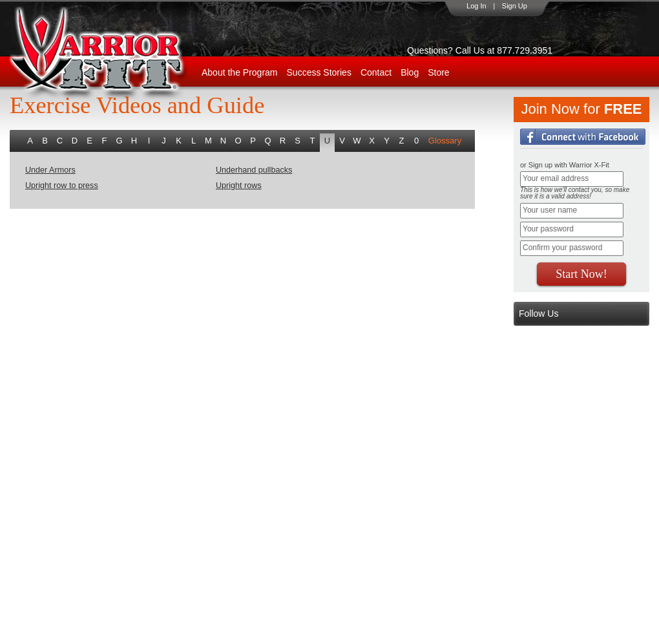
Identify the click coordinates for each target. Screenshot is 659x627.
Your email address (556, 178)
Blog (410, 72)
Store (438, 72)
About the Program (240, 72)
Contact (376, 72)
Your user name (550, 210)
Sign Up (514, 6)
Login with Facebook (582, 137)
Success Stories (319, 72)
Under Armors (50, 170)
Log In (476, 6)
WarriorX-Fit (113, 53)
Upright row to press (61, 185)
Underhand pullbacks (254, 170)
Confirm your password (562, 247)
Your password (548, 228)
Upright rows (239, 185)
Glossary (444, 140)
